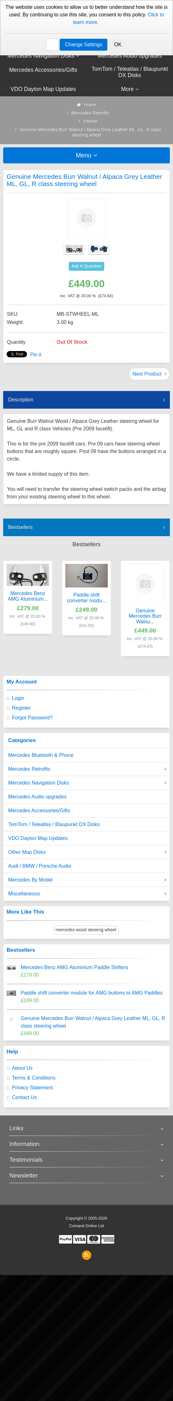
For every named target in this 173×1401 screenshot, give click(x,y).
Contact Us (24, 1097)
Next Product (149, 374)
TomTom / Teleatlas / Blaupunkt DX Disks (54, 824)
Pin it (35, 354)
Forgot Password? (32, 717)
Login (18, 698)
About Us (22, 1068)
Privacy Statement (32, 1087)
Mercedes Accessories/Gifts (39, 810)
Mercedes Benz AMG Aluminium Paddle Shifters (74, 967)
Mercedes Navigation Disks (87, 783)
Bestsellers (20, 527)
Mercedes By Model (87, 880)
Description (20, 399)
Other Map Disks (87, 852)
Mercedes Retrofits (87, 769)
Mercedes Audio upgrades (37, 796)
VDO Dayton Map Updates (38, 838)
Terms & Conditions (34, 1078)
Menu (86, 155)
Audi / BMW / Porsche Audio (39, 866)
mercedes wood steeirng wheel (86, 929)
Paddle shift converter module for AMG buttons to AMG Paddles (92, 992)
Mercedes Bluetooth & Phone (40, 755)
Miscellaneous (87, 894)
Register (21, 708)
